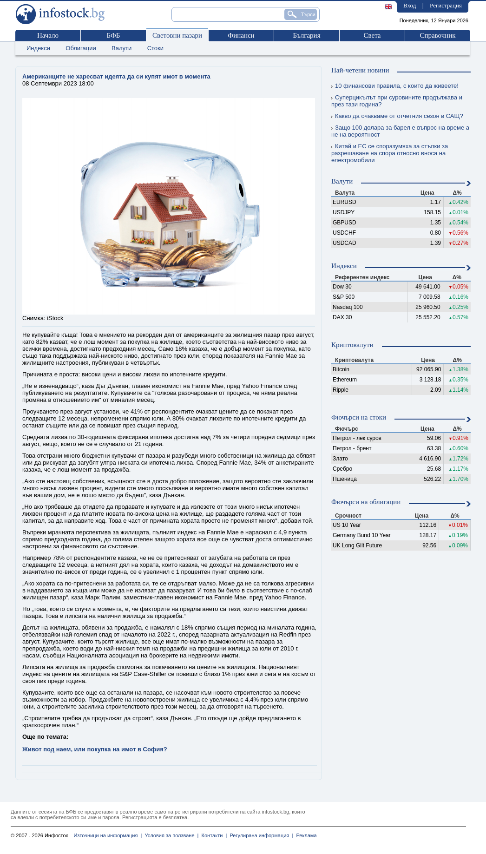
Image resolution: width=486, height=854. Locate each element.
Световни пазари (177, 35)
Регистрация (446, 5)
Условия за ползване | (170, 835)
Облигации (81, 48)
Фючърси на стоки (358, 417)
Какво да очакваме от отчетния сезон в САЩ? (397, 115)
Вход (409, 5)
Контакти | (212, 835)
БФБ (113, 35)
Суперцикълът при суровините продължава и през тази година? (396, 101)
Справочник (437, 35)
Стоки (155, 48)
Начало (48, 35)
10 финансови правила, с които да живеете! (395, 85)
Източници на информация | (107, 835)
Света (372, 35)
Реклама (304, 835)
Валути (121, 48)
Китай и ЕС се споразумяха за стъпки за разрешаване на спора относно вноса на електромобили (389, 153)
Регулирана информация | (260, 835)
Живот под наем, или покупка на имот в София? (94, 749)
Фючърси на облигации (366, 502)
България (306, 35)
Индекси (38, 48)
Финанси (241, 35)
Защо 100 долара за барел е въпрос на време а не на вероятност (400, 131)
